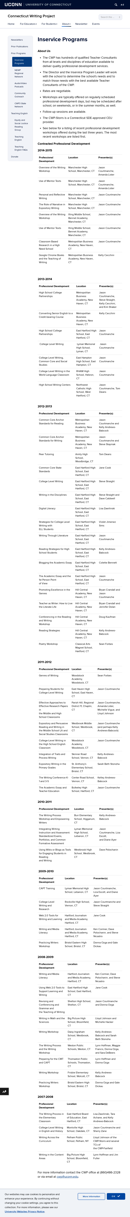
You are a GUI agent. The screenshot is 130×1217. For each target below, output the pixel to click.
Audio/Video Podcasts (21, 85)
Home (11, 24)
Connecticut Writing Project (31, 16)
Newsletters (17, 40)
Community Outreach (20, 95)
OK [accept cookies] (116, 1196)
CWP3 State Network (20, 105)
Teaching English (19, 113)
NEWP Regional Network (19, 73)
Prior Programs (18, 53)
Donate (14, 156)
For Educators (28, 24)
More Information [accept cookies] (91, 1196)
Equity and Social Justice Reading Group (21, 125)
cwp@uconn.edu (67, 1176)
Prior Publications (19, 46)
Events (96, 24)
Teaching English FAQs (21, 148)
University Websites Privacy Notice (24, 1211)
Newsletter (81, 24)
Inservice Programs (19, 62)
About (66, 24)
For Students (49, 24)
